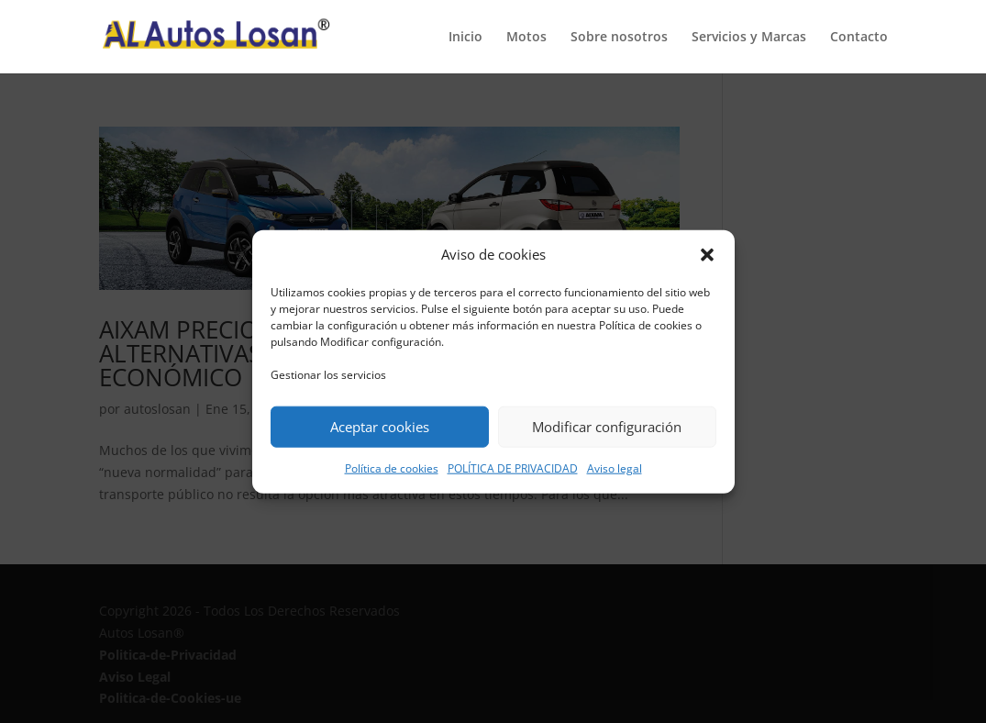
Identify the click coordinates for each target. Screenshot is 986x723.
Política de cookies (391, 468)
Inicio (465, 37)
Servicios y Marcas (749, 37)
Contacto (859, 37)
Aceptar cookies (379, 426)
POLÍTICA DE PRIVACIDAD (513, 468)
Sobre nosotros (619, 37)
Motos (526, 37)
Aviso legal (614, 468)
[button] (707, 255)
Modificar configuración (606, 426)
